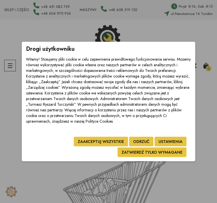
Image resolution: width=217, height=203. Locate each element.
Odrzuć (141, 141)
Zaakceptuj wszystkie (101, 141)
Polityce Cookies (99, 121)
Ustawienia (171, 141)
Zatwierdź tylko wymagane (152, 152)
